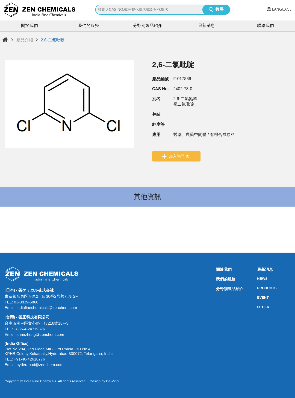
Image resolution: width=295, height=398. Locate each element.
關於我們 (29, 26)
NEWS (258, 278)
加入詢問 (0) (180, 156)
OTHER (258, 307)
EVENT (258, 297)
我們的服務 (88, 26)
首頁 (5, 39)
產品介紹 (24, 40)
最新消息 (206, 26)
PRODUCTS (258, 288)
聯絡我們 (265, 26)
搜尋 (219, 10)
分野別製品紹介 (147, 26)
